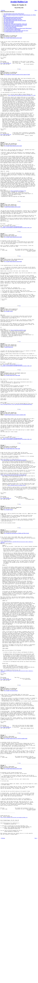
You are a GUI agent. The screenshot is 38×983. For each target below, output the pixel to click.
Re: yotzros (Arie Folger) (9, 21)
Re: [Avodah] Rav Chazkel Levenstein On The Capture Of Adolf (17, 79)
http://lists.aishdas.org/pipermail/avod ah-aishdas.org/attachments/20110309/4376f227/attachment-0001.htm (15, 499)
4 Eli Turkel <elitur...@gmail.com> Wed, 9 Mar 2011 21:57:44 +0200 (8, 232)
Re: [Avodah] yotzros (8, 353)
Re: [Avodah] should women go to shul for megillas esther (15, 849)
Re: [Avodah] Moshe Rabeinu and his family (13, 37)
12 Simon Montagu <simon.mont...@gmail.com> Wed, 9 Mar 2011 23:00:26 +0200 (11, 579)
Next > (36, 10)
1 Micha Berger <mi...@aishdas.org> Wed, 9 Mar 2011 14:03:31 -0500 (8, 36)
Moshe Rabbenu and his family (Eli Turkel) (12, 18)
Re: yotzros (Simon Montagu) (10, 27)
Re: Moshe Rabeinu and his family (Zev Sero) (13, 19)
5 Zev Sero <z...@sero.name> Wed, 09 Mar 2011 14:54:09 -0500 (8, 266)
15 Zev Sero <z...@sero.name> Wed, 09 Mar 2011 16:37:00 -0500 (8, 847)
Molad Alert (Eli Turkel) (9, 22)
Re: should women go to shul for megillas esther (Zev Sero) (16, 30)
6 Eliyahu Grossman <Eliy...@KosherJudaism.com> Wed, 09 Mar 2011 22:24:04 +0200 (11, 294)
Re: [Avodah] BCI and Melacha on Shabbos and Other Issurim (16, 607)
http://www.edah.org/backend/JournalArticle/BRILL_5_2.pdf (21, 104)
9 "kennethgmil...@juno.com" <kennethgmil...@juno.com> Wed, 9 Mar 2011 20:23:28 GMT (13, 424)
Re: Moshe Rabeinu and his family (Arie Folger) (13, 17)
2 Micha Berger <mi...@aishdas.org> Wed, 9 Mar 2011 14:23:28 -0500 (8, 78)
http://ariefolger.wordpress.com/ (18, 216)
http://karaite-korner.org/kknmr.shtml (17, 553)
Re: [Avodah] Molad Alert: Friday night (12, 425)
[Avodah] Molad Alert (8, 394)
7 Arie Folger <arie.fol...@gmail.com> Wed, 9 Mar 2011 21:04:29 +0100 (9, 351)
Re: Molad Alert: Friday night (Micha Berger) (13, 26)
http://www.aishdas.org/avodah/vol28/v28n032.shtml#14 (13, 541)
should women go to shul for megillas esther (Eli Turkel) (15, 25)
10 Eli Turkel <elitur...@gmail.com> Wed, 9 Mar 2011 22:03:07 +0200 (8, 469)
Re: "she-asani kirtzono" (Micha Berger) (12, 29)
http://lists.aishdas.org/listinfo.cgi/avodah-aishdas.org (13, 941)
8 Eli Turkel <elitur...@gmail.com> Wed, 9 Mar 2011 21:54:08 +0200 (8, 392)
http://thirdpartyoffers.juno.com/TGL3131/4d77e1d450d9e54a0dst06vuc (16, 460)
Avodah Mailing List (19, 1)
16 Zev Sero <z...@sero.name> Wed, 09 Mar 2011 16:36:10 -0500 (8, 881)
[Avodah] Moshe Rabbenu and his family (12, 234)
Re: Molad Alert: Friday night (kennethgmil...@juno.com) (15, 23)
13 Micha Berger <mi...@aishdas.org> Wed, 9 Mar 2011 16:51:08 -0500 (8, 605)
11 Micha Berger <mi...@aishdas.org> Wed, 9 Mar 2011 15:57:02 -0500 (8, 508)
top (19, 74)
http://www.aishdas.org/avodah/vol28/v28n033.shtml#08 (13, 523)
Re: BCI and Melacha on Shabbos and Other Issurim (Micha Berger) (18, 28)
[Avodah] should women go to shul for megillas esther (15, 471)
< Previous (3, 10)
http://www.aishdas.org (5, 67)
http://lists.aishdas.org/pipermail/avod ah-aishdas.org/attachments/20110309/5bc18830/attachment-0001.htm (15, 258)
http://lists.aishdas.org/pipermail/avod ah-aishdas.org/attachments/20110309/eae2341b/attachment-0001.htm (15, 416)
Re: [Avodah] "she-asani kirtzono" (11, 793)
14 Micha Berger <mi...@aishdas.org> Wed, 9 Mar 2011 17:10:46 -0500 (8, 792)
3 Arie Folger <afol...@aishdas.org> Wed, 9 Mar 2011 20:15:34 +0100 (8, 161)
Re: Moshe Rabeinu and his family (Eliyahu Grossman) (15, 20)
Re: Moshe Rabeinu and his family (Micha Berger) (14, 13)
